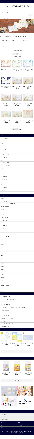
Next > (19, 54)
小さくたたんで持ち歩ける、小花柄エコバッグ (10, 302)
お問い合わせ (3, 427)
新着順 (20, 50)
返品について (21, 431)
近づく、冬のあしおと (5, 315)
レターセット (6, 18)
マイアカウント (3, 422)
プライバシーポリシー (14, 432)
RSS (20, 432)
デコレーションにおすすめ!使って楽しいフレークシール (12, 312)
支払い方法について (8, 431)
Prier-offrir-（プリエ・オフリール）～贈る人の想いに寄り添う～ (13, 307)
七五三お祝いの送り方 (5, 304)
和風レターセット (15, 40)
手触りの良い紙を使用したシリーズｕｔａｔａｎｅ (11, 323)
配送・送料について (15, 431)
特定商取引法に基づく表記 (27, 431)
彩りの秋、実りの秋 (5, 310)
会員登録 (19, 422)
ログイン (2, 425)
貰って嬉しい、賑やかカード (6, 321)
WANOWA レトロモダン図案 (7, 318)
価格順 (17, 50)
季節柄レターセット (5, 40)
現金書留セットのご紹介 (5, 296)
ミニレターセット (5, 42)
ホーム (2, 18)
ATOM (22, 432)
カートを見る (20, 425)
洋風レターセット (26, 40)
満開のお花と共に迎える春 (6, 326)
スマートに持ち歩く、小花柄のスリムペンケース (10, 299)
